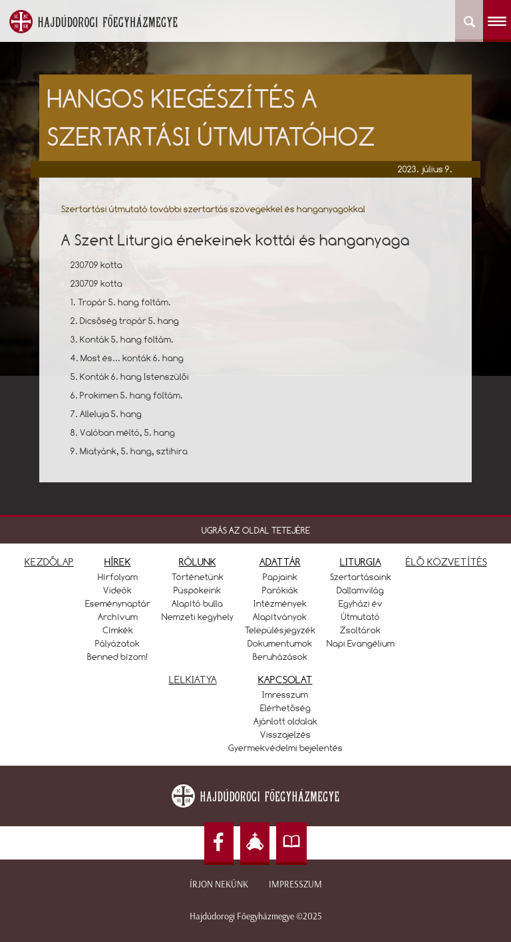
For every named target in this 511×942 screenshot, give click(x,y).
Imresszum (285, 694)
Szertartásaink (360, 576)
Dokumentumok (280, 643)
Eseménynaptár (117, 603)
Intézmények (280, 603)
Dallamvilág (360, 590)
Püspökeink (197, 590)
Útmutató (360, 616)
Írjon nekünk (219, 884)
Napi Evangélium (361, 643)
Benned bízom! (117, 656)
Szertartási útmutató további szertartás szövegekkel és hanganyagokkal (213, 209)
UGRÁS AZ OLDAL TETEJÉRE (256, 530)
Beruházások (280, 656)
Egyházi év (361, 603)
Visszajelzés (285, 734)
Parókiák (280, 590)
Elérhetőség (285, 708)
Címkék (117, 630)
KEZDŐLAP (49, 561)
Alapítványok (280, 616)
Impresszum (295, 884)
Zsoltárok (360, 630)
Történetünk (198, 576)
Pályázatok (117, 643)
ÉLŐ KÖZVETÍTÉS (446, 561)
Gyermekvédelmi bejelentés (285, 747)
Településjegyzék (280, 630)
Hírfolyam (118, 576)
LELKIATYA (193, 679)
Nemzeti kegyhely (198, 616)
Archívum (118, 616)
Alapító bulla (197, 603)
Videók (117, 590)
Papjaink (280, 576)
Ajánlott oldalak (285, 721)
